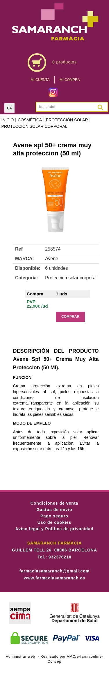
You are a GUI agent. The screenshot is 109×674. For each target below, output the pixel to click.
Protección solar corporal (34, 126)
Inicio (7, 120)
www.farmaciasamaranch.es (54, 578)
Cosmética (30, 120)
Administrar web (20, 657)
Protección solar (67, 120)
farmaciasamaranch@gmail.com (54, 571)
